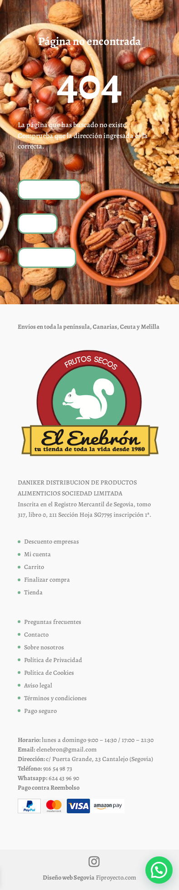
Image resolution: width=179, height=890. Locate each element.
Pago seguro (40, 711)
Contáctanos (47, 257)
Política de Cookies (49, 672)
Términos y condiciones (55, 698)
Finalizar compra (47, 579)
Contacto (36, 634)
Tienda (38, 223)
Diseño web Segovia (68, 877)
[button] (159, 870)
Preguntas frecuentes (52, 622)
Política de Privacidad (53, 660)
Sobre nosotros (44, 647)
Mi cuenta (37, 554)
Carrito (34, 567)
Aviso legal (38, 685)
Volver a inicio (49, 189)
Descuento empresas (51, 541)
